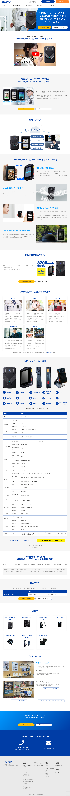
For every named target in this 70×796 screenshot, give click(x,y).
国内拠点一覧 (47, 773)
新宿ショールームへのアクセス (50, 677)
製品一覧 (52, 5)
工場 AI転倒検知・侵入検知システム (28, 775)
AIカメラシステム (6, 5)
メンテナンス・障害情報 (49, 768)
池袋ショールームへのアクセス (50, 688)
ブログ (46, 771)
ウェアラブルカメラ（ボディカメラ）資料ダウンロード (51, 540)
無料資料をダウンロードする (60, 27)
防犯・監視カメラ (40, 5)
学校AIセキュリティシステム (27, 786)
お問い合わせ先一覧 (48, 748)
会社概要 (46, 763)
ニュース (46, 765)
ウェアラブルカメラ (29, 5)
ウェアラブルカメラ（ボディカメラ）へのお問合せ (18, 540)
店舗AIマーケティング (26, 783)
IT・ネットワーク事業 (38, 763)
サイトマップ (57, 772)
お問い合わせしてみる (44, 27)
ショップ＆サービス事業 (38, 765)
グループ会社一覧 (48, 776)
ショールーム (63, 5)
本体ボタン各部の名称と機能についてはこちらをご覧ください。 (35, 408)
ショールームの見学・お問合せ (18, 700)
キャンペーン (47, 770)
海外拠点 (46, 774)
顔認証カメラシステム (18, 5)
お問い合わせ (49, 352)
